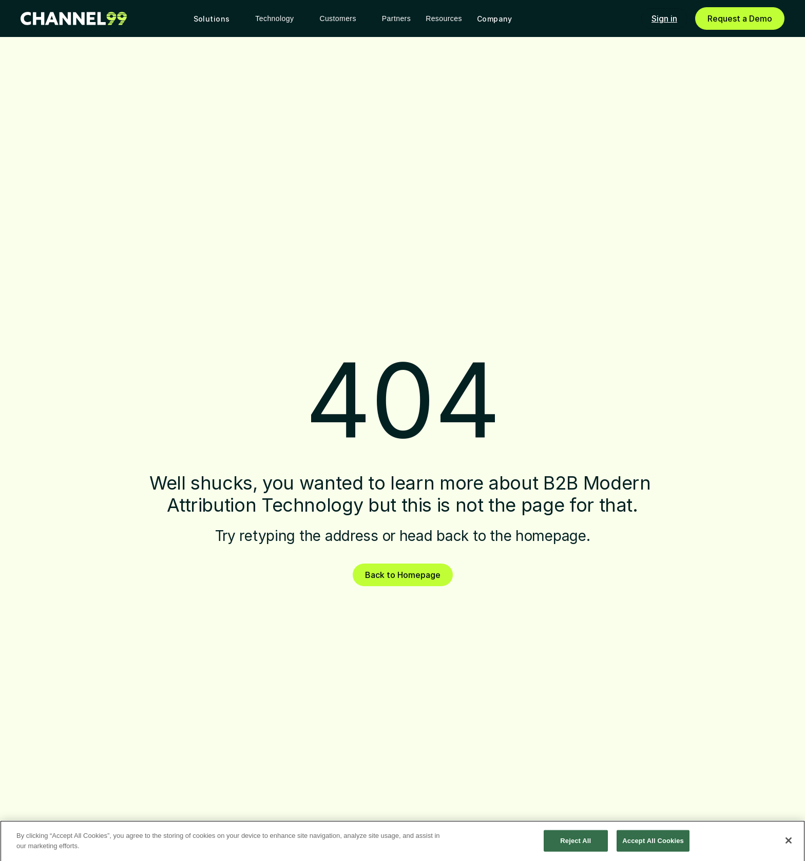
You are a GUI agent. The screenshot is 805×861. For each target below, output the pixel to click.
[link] (74, 18)
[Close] (788, 842)
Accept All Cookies (653, 843)
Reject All (575, 843)
